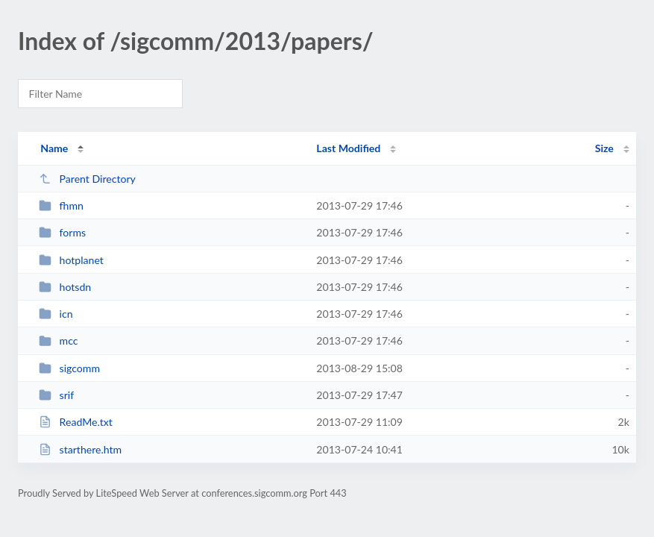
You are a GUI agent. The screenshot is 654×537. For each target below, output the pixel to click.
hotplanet (71, 260)
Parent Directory (87, 178)
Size (604, 148)
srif (56, 395)
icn (55, 313)
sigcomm (69, 368)
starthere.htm (80, 449)
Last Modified (348, 148)
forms (62, 232)
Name (54, 148)
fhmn (61, 205)
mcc (58, 340)
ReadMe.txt (76, 421)
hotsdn (65, 286)
